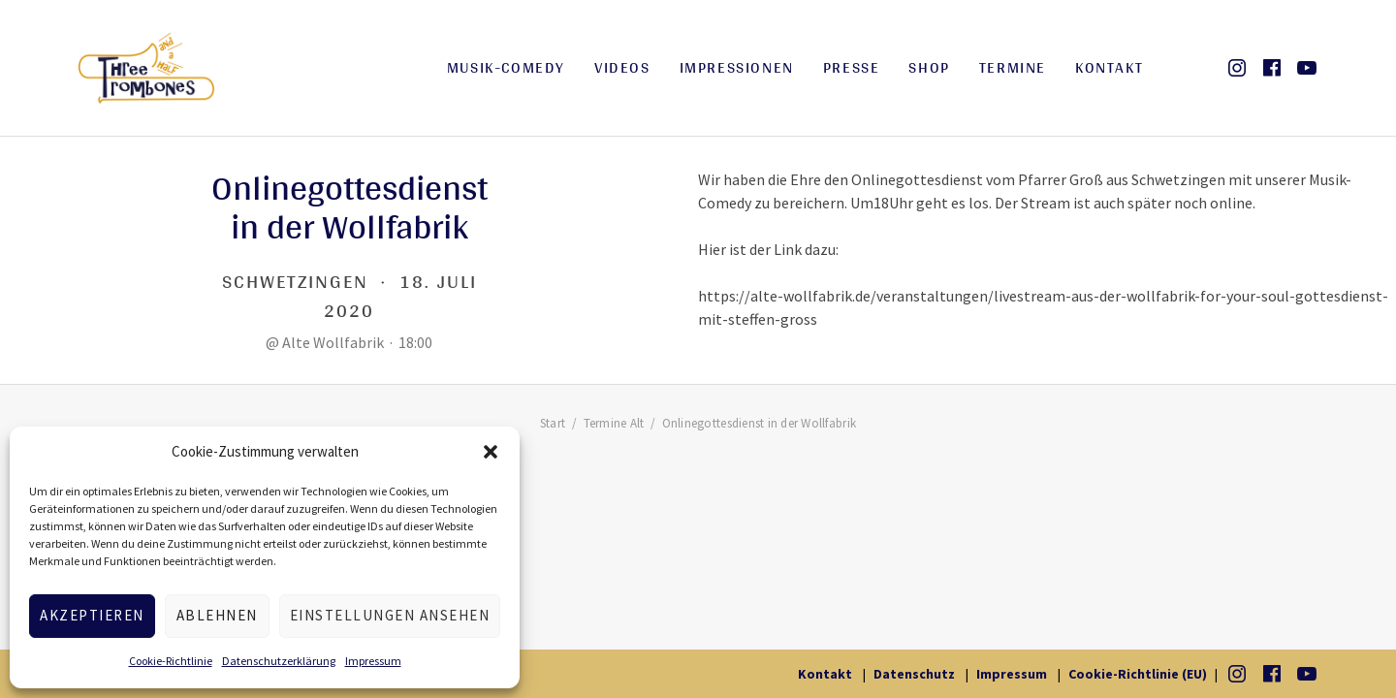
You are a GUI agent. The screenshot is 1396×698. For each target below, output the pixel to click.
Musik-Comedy (506, 67)
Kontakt (1109, 67)
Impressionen (737, 67)
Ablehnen (217, 615)
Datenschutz (914, 673)
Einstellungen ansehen (390, 615)
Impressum (373, 660)
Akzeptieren (92, 615)
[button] (490, 451)
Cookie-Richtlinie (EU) (1137, 673)
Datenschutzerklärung (278, 660)
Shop (928, 67)
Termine (1012, 67)
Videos (622, 67)
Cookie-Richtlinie (170, 660)
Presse (851, 67)
